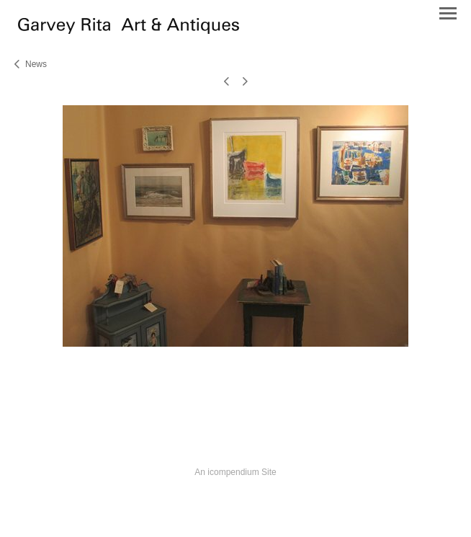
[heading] (128, 30)
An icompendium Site (235, 472)
